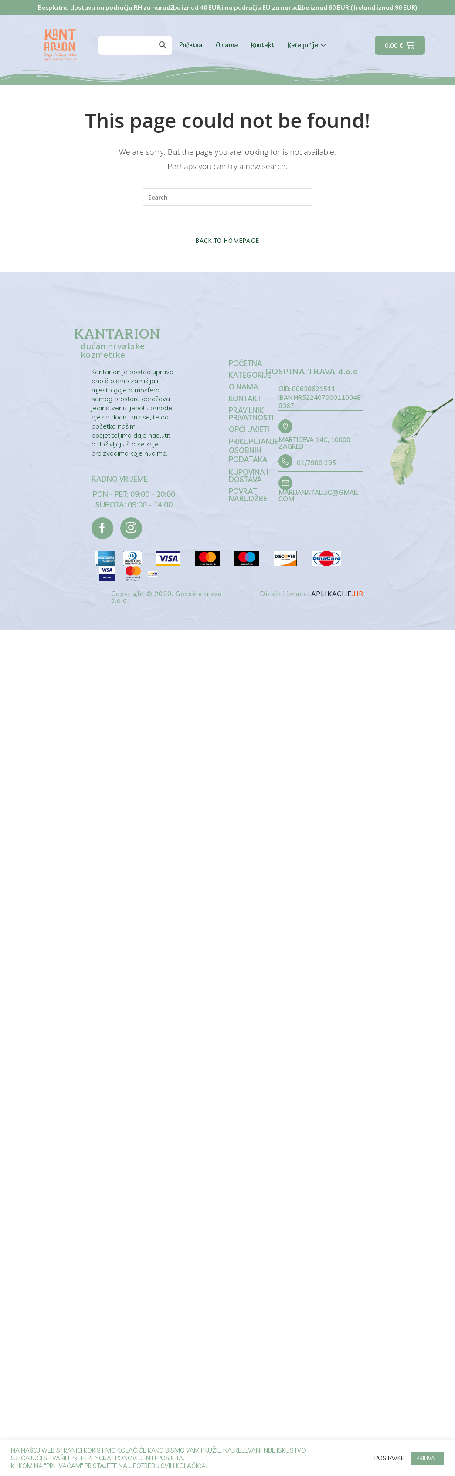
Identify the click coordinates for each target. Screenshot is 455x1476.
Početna (191, 45)
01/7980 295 (316, 463)
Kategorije (307, 45)
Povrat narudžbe (248, 494)
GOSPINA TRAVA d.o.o (312, 372)
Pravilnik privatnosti (251, 414)
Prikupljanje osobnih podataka (253, 450)
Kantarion (117, 334)
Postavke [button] (389, 1458)
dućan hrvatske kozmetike (113, 349)
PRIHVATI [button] (427, 1458)
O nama (227, 45)
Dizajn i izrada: (311, 593)
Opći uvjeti (249, 429)
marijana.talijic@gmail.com (319, 495)
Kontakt (262, 45)
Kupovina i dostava (248, 475)
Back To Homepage (228, 240)
